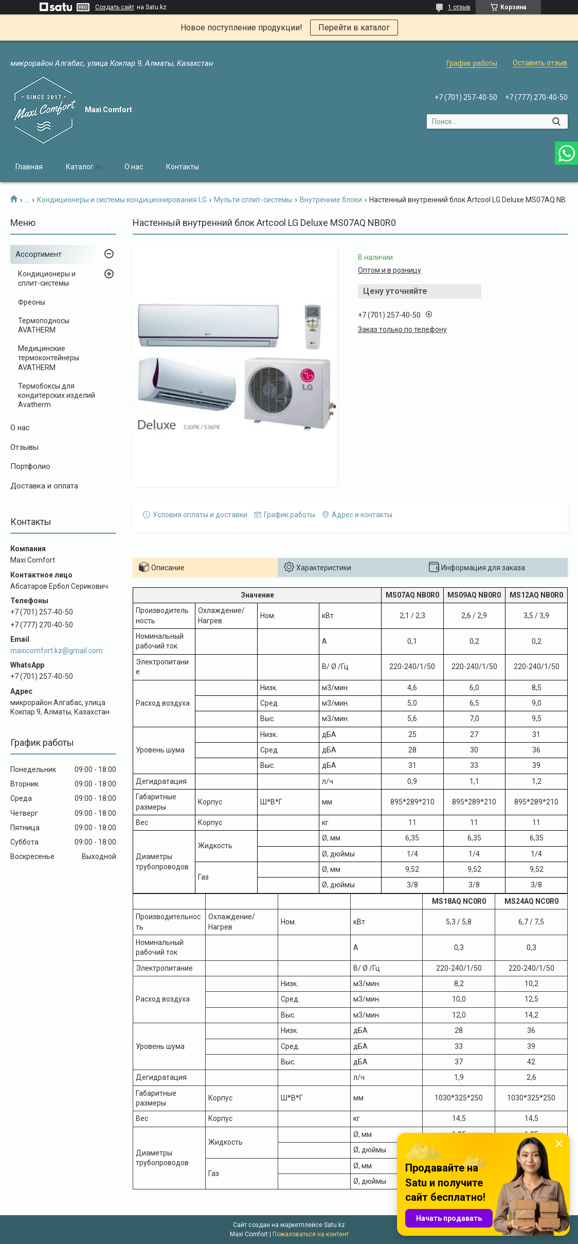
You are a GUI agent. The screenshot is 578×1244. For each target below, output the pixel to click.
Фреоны (31, 302)
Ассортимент (38, 254)
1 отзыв (459, 7)
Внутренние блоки (331, 200)
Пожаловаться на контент (311, 1234)
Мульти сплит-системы (253, 200)
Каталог (80, 167)
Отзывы (24, 447)
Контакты (182, 167)
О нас (133, 167)
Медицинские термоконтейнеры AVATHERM (48, 357)
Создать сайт (114, 7)
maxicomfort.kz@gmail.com (56, 650)
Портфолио (30, 466)
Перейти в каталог (354, 27)
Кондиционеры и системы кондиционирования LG (122, 200)
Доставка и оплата (44, 485)
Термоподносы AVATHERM (43, 325)
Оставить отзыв (540, 63)
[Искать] (556, 121)
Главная (29, 167)
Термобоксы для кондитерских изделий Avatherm (56, 395)
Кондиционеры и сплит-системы (47, 278)
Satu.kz (334, 1225)
